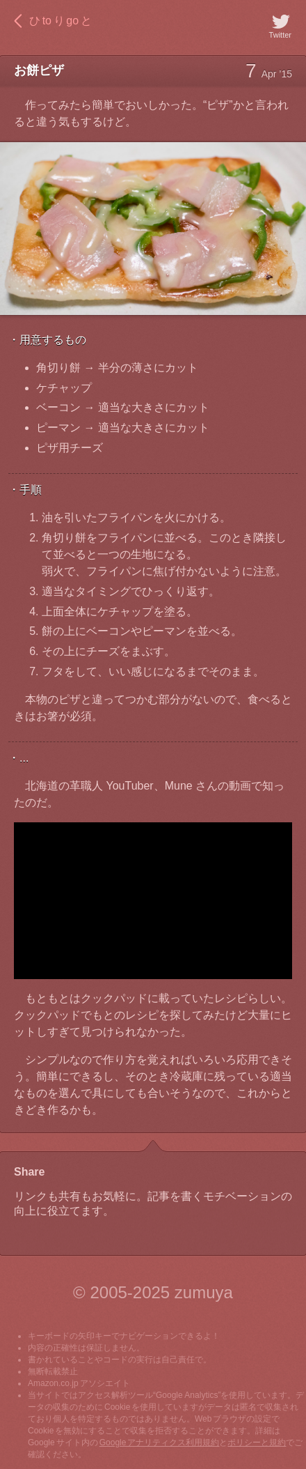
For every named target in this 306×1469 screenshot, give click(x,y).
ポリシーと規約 (256, 1442)
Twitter (280, 25)
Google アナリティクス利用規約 (159, 1442)
